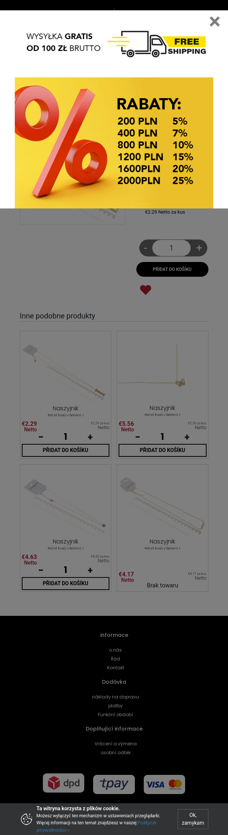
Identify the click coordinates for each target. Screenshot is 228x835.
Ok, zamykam (193, 819)
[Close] (215, 21)
